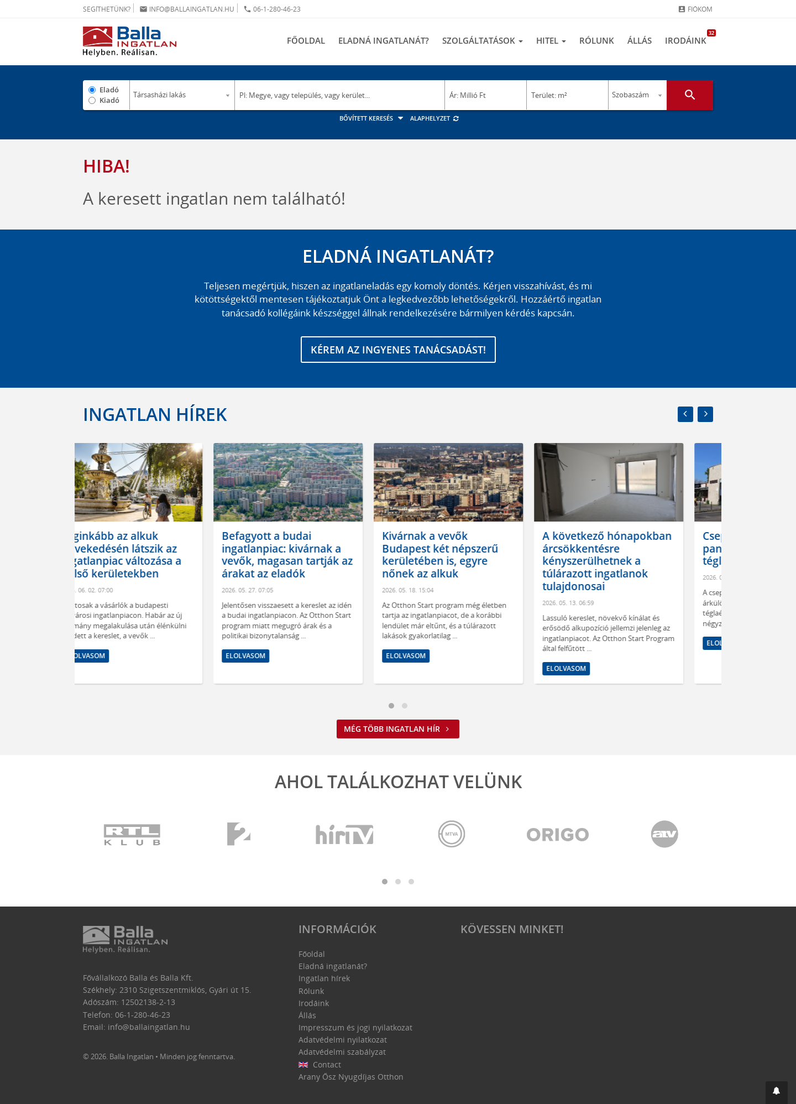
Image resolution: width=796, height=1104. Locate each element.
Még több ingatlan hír (398, 728)
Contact (319, 1064)
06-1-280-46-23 (272, 9)
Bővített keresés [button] (372, 118)
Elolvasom (115, 655)
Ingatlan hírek (155, 414)
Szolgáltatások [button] (482, 40)
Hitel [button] (551, 40)
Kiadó (109, 100)
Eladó (109, 90)
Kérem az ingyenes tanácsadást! (398, 349)
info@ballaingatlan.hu (186, 9)
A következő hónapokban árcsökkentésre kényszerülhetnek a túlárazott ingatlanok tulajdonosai (636, 561)
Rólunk (596, 40)
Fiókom (695, 9)
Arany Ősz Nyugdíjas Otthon (351, 1076)
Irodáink (689, 37)
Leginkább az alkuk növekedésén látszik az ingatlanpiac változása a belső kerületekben (151, 555)
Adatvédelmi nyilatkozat (342, 1039)
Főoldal (306, 40)
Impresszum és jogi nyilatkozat (355, 1027)
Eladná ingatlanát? (383, 40)
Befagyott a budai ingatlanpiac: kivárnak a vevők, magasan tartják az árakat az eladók (317, 555)
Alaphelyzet (434, 118)
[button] (777, 1092)
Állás (639, 40)
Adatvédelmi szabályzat (342, 1051)
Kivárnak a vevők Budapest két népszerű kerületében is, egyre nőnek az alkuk (470, 555)
